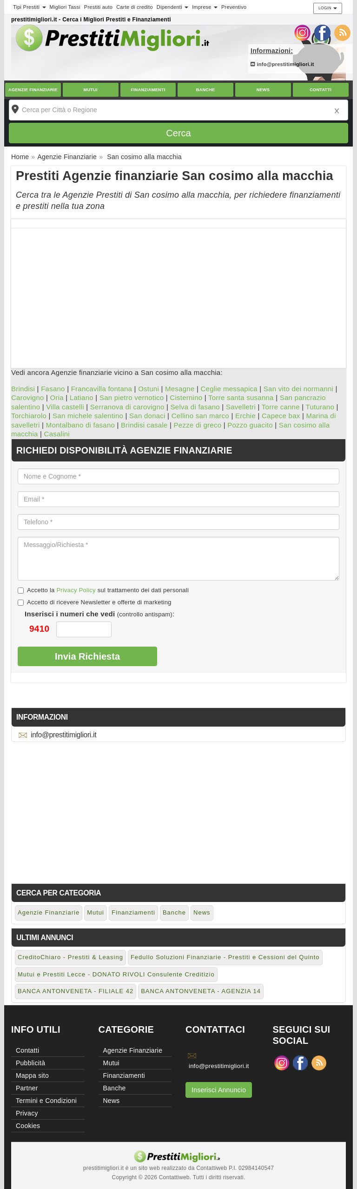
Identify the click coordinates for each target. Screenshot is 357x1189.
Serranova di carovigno (127, 407)
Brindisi (23, 389)
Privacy (27, 1113)
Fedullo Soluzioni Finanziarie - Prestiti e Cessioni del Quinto (225, 957)
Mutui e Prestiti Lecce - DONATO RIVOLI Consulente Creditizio (116, 974)
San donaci (147, 416)
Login (327, 8)
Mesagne (179, 389)
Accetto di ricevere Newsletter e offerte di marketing (95, 602)
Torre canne (281, 407)
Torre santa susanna (241, 397)
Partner (27, 1088)
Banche (205, 89)
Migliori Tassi (65, 7)
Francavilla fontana (101, 389)
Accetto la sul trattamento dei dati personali (103, 590)
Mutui (91, 89)
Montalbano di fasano (80, 425)
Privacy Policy (75, 590)
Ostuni (148, 389)
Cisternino (186, 397)
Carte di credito (134, 7)
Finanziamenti (148, 89)
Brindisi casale (144, 425)
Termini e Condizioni (46, 1100)
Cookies (28, 1125)
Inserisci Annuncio (219, 1090)
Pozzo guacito (249, 425)
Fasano (53, 389)
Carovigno (27, 397)
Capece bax (281, 416)
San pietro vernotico (131, 397)
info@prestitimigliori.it (282, 64)
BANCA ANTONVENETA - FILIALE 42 (75, 991)
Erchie (245, 416)
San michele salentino (88, 416)
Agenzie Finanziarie (33, 89)
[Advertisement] (178, 293)
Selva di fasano (195, 407)
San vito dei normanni (298, 389)
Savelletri (241, 407)
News (263, 89)
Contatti (320, 89)
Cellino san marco (200, 416)
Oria (57, 397)
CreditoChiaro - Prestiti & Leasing (70, 957)
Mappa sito (32, 1075)
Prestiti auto (98, 7)
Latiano (81, 397)
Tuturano (320, 407)
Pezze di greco (198, 425)
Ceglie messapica (228, 389)
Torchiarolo (28, 416)
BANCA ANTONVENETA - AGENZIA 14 (201, 991)
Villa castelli (65, 407)
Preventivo (233, 7)
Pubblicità (30, 1063)
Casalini (57, 434)
